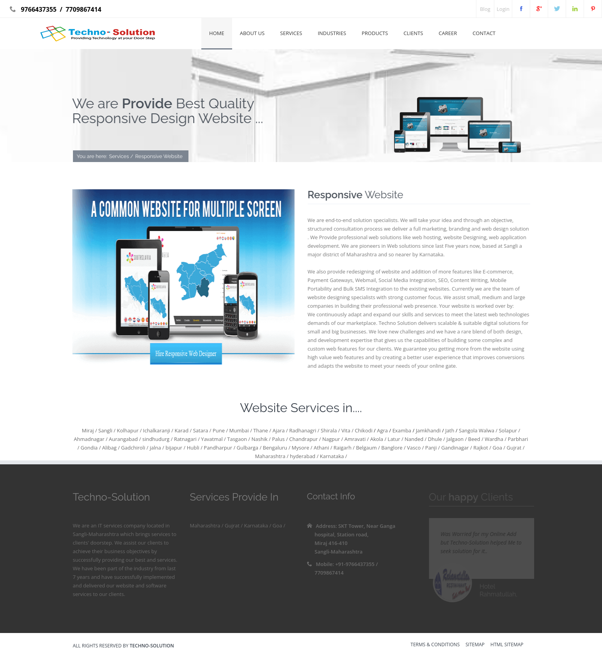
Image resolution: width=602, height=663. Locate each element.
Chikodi (363, 430)
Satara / (201, 430)
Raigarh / (343, 447)
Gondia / (90, 447)
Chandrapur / (304, 439)
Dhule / (435, 439)
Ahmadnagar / (90, 439)
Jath (450, 430)
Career (448, 33)
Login (503, 8)
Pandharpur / (218, 447)
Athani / (322, 447)
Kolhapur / (128, 430)
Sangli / (106, 430)
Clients (413, 33)
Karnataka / (332, 456)
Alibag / (110, 447)
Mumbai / (240, 430)
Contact (483, 33)
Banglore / (393, 447)
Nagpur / (332, 439)
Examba (401, 430)
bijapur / (175, 447)
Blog (485, 8)
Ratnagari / (186, 439)
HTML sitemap (506, 645)
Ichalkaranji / (157, 430)
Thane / (261, 430)
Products (375, 33)
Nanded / (415, 439)
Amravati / (356, 439)
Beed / (475, 439)
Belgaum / (367, 447)
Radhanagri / (304, 430)
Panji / (432, 447)
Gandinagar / (456, 447)
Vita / (346, 430)
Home (216, 33)
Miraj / (89, 430)
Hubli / (193, 447)
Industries (332, 33)
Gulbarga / (248, 447)
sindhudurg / (156, 439)
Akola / (377, 439)
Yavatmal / (213, 439)
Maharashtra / (271, 456)
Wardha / (494, 439)
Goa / (498, 447)
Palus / (279, 439)
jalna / (156, 447)
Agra (382, 430)
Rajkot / (481, 447)
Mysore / (301, 447)
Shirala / (330, 430)
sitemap (475, 645)
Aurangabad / (124, 439)
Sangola (469, 430)
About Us (252, 33)
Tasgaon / (238, 439)
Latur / (394, 439)
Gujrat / (514, 447)
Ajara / (279, 430)
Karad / (182, 430)
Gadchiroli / (134, 447)
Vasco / (415, 447)
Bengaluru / (275, 447)
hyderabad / (304, 456)
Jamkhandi (429, 430)
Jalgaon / (456, 439)
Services (291, 33)
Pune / (219, 430)
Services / (121, 157)
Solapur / (508, 430)
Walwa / (488, 430)
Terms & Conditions (435, 645)
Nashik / (260, 439)
